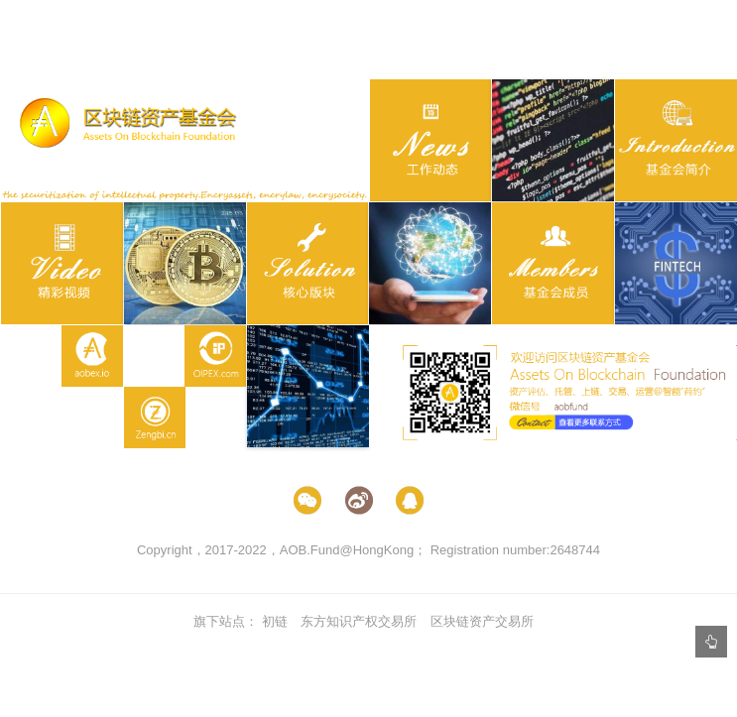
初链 (275, 621)
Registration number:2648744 (515, 549)
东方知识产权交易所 (359, 621)
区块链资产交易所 (482, 621)
